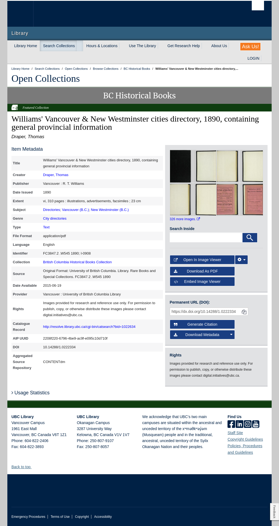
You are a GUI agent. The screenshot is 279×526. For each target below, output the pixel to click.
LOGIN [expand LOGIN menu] (253, 58)
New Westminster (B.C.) (110, 210)
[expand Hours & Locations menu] (122, 46)
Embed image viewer (197, 281)
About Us (219, 46)
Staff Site (235, 433)
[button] (34, 467)
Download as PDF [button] (196, 271)
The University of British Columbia (24, 14)
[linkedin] (239, 425)
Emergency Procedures (28, 517)
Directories (51, 210)
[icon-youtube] (255, 425)
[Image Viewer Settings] (241, 259)
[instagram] (247, 425)
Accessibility (103, 517)
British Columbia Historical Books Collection (77, 262)
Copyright (82, 517)
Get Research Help (184, 46)
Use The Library (142, 46)
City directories (54, 218)
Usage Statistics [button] (30, 392)
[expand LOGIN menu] (264, 58)
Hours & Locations (101, 46)
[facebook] (231, 425)
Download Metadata (203, 334)
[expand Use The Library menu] (161, 46)
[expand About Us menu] (232, 46)
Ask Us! (250, 46)
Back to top (23, 467)
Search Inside (182, 228)
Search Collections (59, 46)
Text (46, 227)
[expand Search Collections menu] (80, 46)
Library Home (25, 46)
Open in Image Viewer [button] (197, 260)
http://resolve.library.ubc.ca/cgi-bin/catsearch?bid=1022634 (89, 327)
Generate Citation (195, 324)
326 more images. (185, 219)
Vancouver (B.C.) (75, 210)
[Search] (249, 238)
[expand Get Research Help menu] (205, 46)
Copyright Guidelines (245, 439)
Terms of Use (60, 517)
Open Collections (45, 78)
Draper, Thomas (55, 175)
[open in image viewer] (181, 166)
